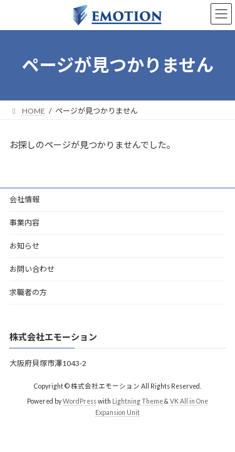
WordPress (80, 401)
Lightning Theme (137, 401)
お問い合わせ (32, 269)
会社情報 (24, 199)
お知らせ (24, 245)
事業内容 (24, 222)
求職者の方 (28, 292)
